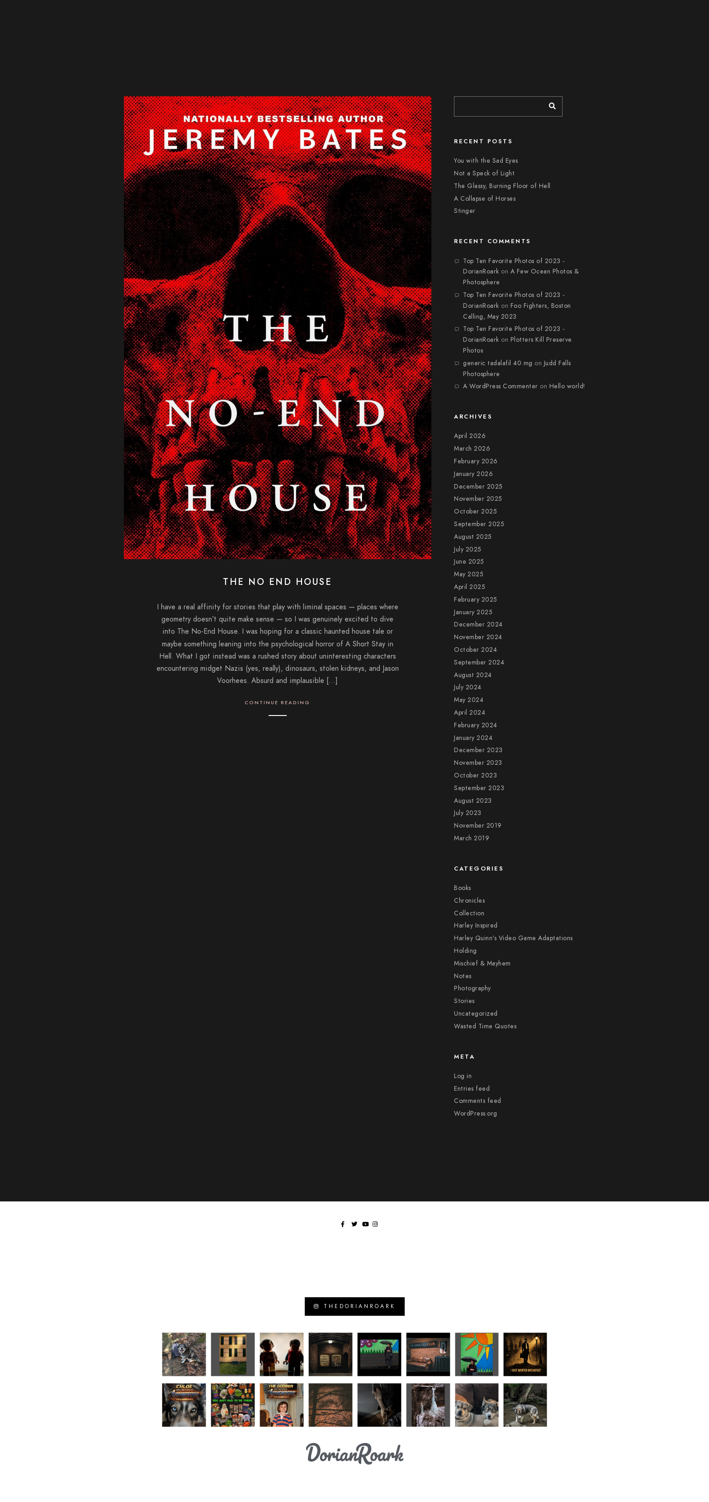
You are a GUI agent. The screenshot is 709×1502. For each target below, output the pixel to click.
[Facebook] (645, 14)
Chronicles (469, 900)
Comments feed (477, 1101)
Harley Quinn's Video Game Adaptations (513, 938)
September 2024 (479, 662)
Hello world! (567, 386)
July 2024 (468, 687)
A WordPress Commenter (500, 386)
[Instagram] (676, 14)
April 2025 (469, 587)
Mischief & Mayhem (482, 963)
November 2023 (478, 762)
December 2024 (478, 624)
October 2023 (475, 775)
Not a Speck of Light (484, 173)
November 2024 (478, 637)
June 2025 (469, 561)
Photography (472, 988)
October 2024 (475, 649)
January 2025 (473, 612)
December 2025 (478, 486)
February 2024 (475, 725)
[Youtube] (666, 14)
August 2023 (473, 800)
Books (462, 888)
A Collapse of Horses (484, 198)
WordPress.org (475, 1113)
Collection (469, 913)
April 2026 (470, 436)
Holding (465, 950)
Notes (463, 976)
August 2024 (473, 675)
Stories (464, 1001)
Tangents (662, 27)
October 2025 (475, 511)
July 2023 (468, 813)
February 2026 (476, 461)
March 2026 (472, 448)
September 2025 (479, 524)
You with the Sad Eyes (486, 160)
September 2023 (479, 788)
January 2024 (473, 738)
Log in (463, 1076)
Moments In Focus (558, 27)
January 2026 (473, 474)
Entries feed (472, 1088)
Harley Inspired (476, 925)
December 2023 (478, 750)
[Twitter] (655, 14)
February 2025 (475, 599)
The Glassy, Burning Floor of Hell (502, 186)
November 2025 (478, 498)
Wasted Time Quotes (485, 1026)
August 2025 (473, 536)
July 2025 (468, 549)
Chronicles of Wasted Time (466, 27)
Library (617, 27)
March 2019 (471, 838)
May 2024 (468, 700)
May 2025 (468, 574)
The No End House (277, 581)
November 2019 (478, 825)
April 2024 (469, 712)
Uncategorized (476, 1013)
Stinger (465, 211)
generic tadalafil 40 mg (498, 363)
